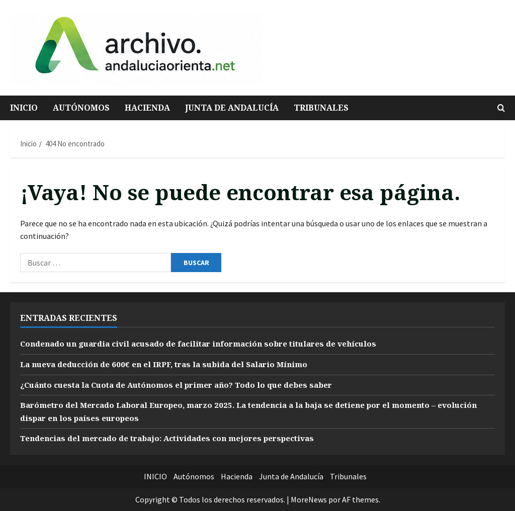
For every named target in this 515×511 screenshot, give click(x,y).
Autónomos (81, 107)
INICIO (24, 107)
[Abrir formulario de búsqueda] (501, 108)
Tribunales (321, 107)
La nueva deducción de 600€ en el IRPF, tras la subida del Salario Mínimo (171, 364)
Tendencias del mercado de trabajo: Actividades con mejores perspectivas (175, 438)
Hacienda (147, 107)
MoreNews (309, 499)
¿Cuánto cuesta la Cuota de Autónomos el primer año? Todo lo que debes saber (184, 384)
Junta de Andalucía (232, 107)
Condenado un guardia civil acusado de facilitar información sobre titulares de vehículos (209, 343)
